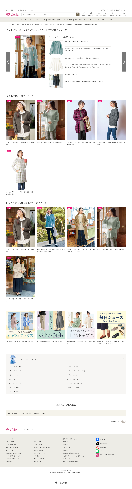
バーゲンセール (38, 444)
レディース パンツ (72, 367)
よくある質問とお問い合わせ (117, 10)
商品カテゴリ (91, 15)
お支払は (65, 450)
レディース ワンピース (16, 383)
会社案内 (9, 461)
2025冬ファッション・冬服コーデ (53, 24)
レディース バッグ (14, 379)
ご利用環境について (12, 444)
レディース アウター (15, 375)
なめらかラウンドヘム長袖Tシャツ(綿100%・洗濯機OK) (82, 58)
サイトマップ (37, 461)
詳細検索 (84, 15)
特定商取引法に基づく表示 (14, 453)
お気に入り (118, 15)
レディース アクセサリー (74, 388)
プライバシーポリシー (13, 450)
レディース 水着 (13, 388)
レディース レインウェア (74, 383)
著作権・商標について (13, 459)
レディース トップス (15, 367)
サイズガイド (66, 459)
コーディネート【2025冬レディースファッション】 (29, 24)
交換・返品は (66, 447)
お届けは (65, 444)
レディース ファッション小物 (76, 371)
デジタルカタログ (38, 450)
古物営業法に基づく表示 (13, 456)
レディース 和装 (13, 392)
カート (124, 15)
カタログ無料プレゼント (40, 453)
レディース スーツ (72, 379)
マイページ (105, 15)
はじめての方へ (11, 442)
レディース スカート (73, 375)
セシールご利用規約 (12, 447)
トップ (8, 24)
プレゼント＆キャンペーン (41, 459)
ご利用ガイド (104, 10)
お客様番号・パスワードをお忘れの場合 (73, 456)
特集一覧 (36, 456)
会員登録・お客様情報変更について (72, 453)
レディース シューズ (15, 371)
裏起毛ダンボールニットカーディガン (76, 41)
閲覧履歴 (112, 15)
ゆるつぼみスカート (71, 75)
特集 (13, 24)
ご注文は (65, 442)
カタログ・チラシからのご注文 (42, 447)
